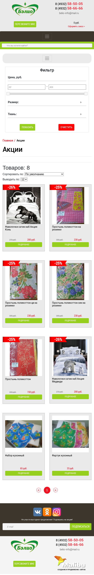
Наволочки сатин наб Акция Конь (21, 228)
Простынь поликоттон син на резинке (68, 304)
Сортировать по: (13, 174)
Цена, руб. (15, 77)
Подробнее (23, 244)
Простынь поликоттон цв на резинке (21, 304)
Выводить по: (11, 179)
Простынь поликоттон (18, 379)
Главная (8, 140)
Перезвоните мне (25, 24)
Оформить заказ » (76, 26)
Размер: (13, 102)
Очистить (66, 127)
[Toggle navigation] (47, 36)
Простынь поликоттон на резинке (66, 228)
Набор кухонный (14, 456)
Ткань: (12, 114)
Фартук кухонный (62, 456)
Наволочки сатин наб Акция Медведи (68, 380)
